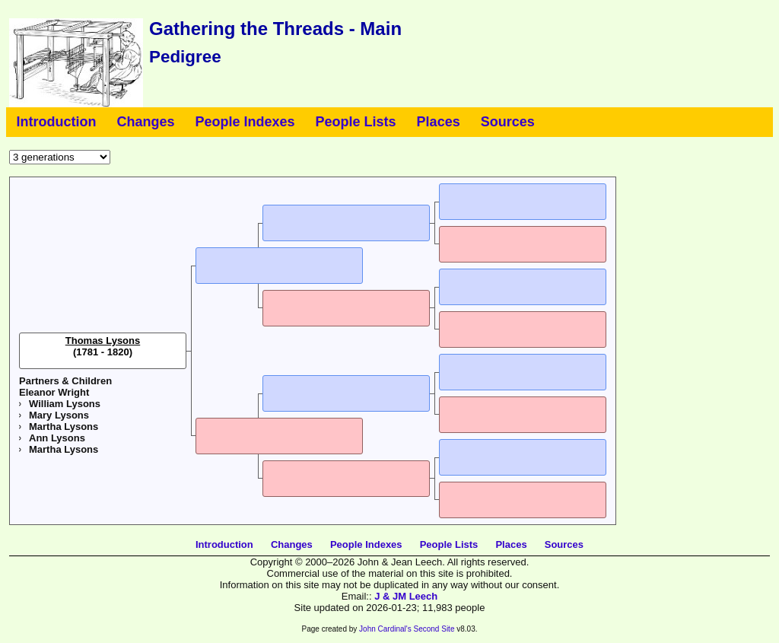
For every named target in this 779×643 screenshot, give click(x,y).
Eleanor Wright (54, 392)
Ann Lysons (57, 438)
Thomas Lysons (102, 340)
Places (438, 121)
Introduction (57, 121)
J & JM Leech (405, 596)
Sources (508, 121)
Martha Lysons (63, 426)
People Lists (356, 121)
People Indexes (245, 121)
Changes (145, 121)
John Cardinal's (385, 629)
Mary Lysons (59, 415)
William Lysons (64, 403)
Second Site (434, 629)
